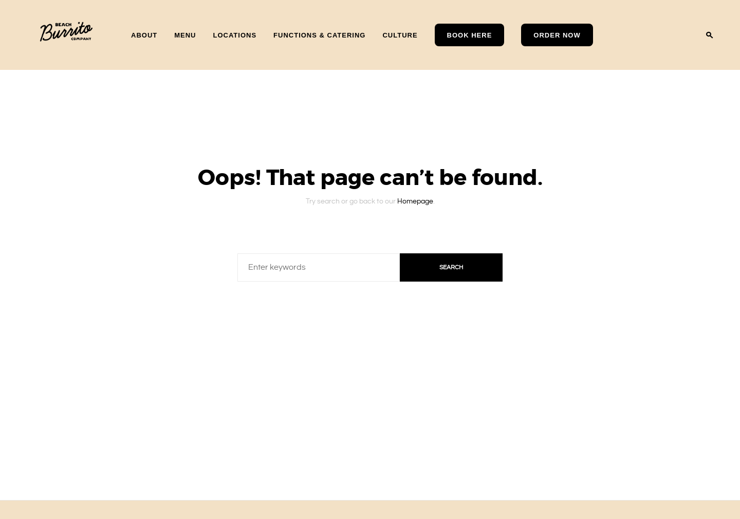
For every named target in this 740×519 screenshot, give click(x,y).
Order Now (556, 35)
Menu (185, 34)
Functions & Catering (319, 34)
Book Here (469, 35)
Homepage (415, 196)
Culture (399, 34)
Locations (235, 34)
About (144, 34)
